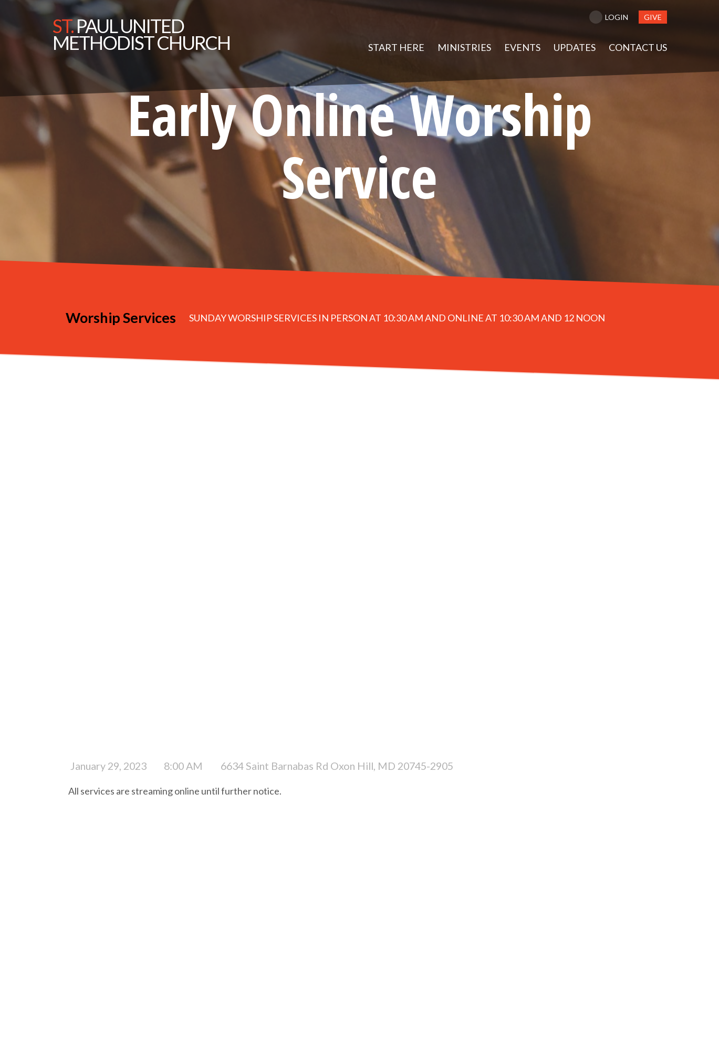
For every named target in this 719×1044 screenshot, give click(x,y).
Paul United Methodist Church (141, 34)
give (653, 17)
